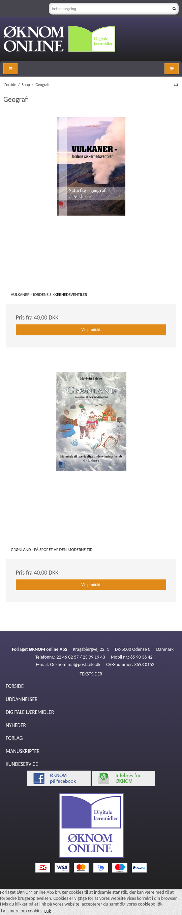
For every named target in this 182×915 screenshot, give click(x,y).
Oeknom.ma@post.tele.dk (75, 664)
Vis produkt (91, 329)
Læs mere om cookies (21, 911)
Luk (47, 911)
